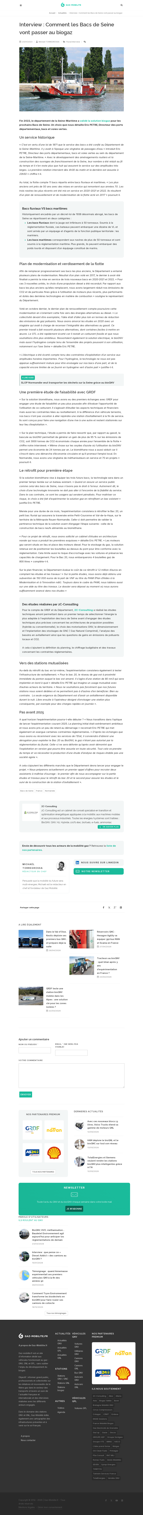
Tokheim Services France (104, 1473)
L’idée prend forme (101, 1446)
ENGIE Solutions (100, 1419)
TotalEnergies (99, 1478)
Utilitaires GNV (78, 1352)
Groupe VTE (98, 1441)
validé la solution (91, 120)
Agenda (61, 1412)
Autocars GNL (78, 1385)
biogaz (106, 120)
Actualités (62, 13)
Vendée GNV (113, 1478)
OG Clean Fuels (100, 1451)
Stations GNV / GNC (62, 1377)
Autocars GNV (78, 1378)
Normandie (50, 791)
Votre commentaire (31, 1060)
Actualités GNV (62, 1342)
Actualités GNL (62, 1356)
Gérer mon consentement (50, 1507)
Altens (118, 1396)
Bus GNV (78, 1372)
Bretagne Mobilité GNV (103, 1405)
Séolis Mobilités (114, 1460)
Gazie (104, 1432)
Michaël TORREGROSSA (49, 42)
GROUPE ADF (99, 1437)
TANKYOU (97, 1469)
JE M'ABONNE (74, 1209)
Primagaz (114, 1451)
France (39, 791)
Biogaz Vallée (105, 1400)
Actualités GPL (62, 1349)
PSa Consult (98, 1455)
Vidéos (60, 1408)
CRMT (106, 1414)
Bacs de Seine (26, 791)
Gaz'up (96, 1432)
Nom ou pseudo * (28, 1044)
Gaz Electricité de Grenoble (105, 1428)
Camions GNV (78, 1360)
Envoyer (25, 1094)
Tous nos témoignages (56, 1313)
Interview (76, 42)
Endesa (114, 1414)
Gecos (113, 1432)
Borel (116, 1400)
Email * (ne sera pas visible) (66, 1045)
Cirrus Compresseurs (102, 1410)
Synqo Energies (108, 1464)
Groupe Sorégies (115, 1437)
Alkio (111, 1396)
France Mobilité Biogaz (103, 1423)
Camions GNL (78, 1367)
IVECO (117, 1441)
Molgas (116, 1446)
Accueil (52, 13)
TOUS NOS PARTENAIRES (43, 1172)
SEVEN (96, 1464)
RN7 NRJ (110, 1455)
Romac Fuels (99, 1460)
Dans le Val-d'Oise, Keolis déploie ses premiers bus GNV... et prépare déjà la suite (56, 939)
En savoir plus (109, 827)
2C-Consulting (83, 610)
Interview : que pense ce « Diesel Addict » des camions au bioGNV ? (49, 1255)
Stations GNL (63, 1383)
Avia (95, 1400)
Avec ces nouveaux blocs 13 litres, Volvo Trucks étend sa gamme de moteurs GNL (102, 1124)
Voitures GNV (78, 1345)
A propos (25, 1436)
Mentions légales (27, 1507)
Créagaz (97, 1414)
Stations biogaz (61, 1388)
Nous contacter (28, 1440)
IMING (109, 1441)
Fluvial (69, 42)
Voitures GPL (80, 1408)
